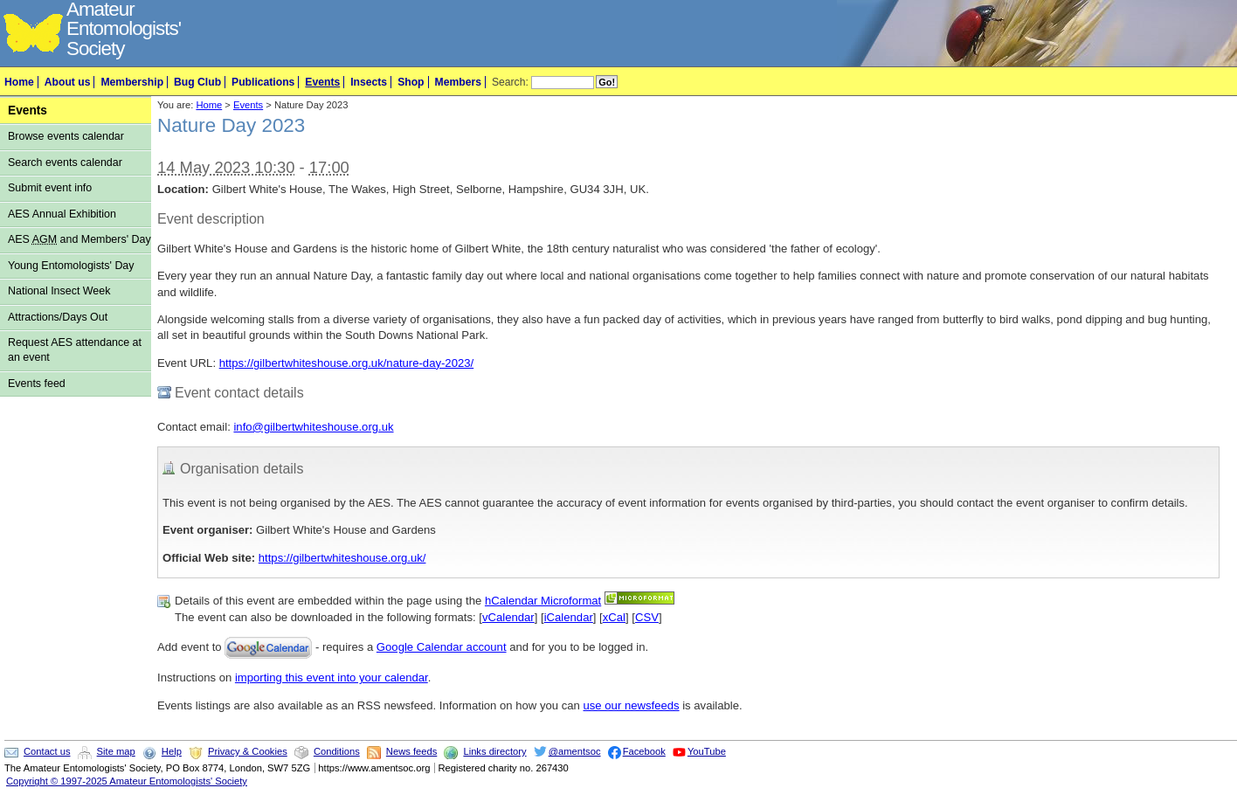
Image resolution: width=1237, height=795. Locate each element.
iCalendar (568, 617)
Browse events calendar (66, 136)
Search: (510, 82)
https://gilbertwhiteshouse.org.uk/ (342, 557)
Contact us (47, 751)
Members (458, 82)
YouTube (707, 751)
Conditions (337, 751)
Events (322, 82)
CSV (647, 617)
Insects (368, 82)
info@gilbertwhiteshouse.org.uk (313, 426)
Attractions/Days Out (57, 317)
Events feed (37, 383)
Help (172, 751)
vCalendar (508, 617)
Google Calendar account (442, 646)
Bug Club (197, 82)
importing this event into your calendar (331, 677)
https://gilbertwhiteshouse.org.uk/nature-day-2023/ (346, 363)
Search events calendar (65, 162)
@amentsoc (575, 751)
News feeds (411, 751)
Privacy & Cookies (247, 751)
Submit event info (50, 188)
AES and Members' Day (79, 239)
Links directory (494, 751)
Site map (116, 751)
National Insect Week (59, 291)
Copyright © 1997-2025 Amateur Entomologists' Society (126, 781)
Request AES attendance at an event (75, 349)
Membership (131, 82)
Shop (410, 82)
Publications (263, 82)
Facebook (644, 751)
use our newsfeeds (632, 705)
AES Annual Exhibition (62, 214)
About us (68, 82)
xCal (614, 617)
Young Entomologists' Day (71, 265)
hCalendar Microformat (543, 600)
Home (19, 82)
